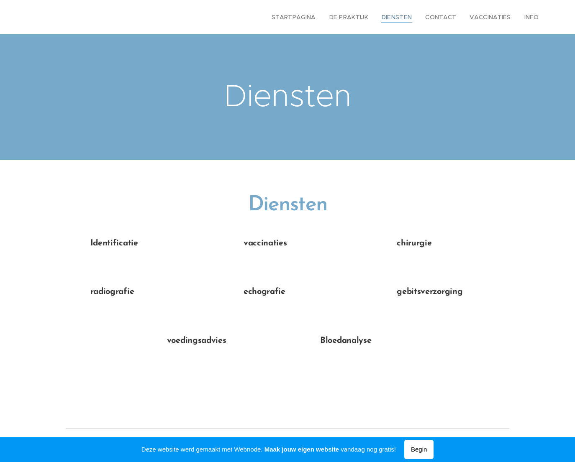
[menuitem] (309, 17)
